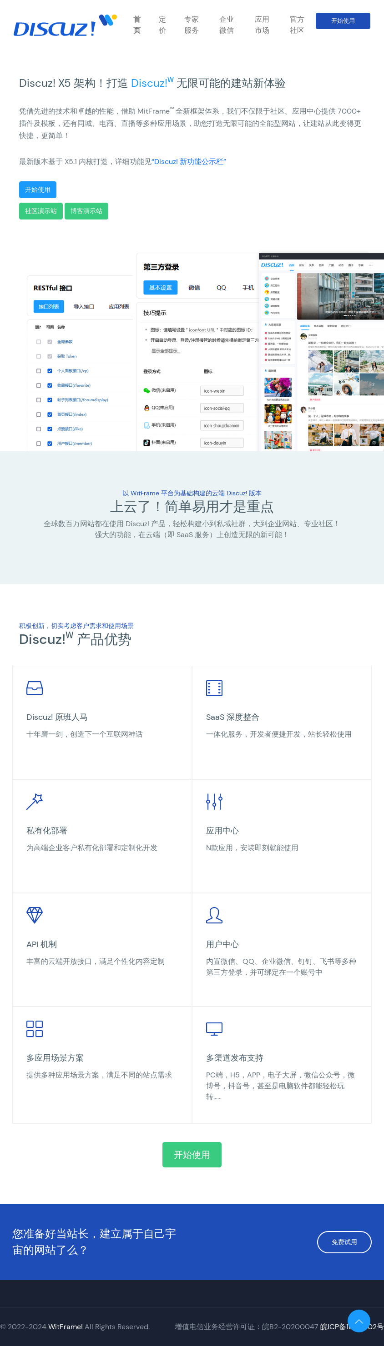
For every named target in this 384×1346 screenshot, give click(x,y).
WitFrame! (65, 1326)
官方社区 (297, 25)
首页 (137, 25)
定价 (162, 25)
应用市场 (262, 25)
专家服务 (191, 25)
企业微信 (226, 25)
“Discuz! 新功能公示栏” (189, 161)
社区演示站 (41, 211)
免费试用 (344, 1242)
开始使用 (343, 21)
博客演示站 (86, 211)
